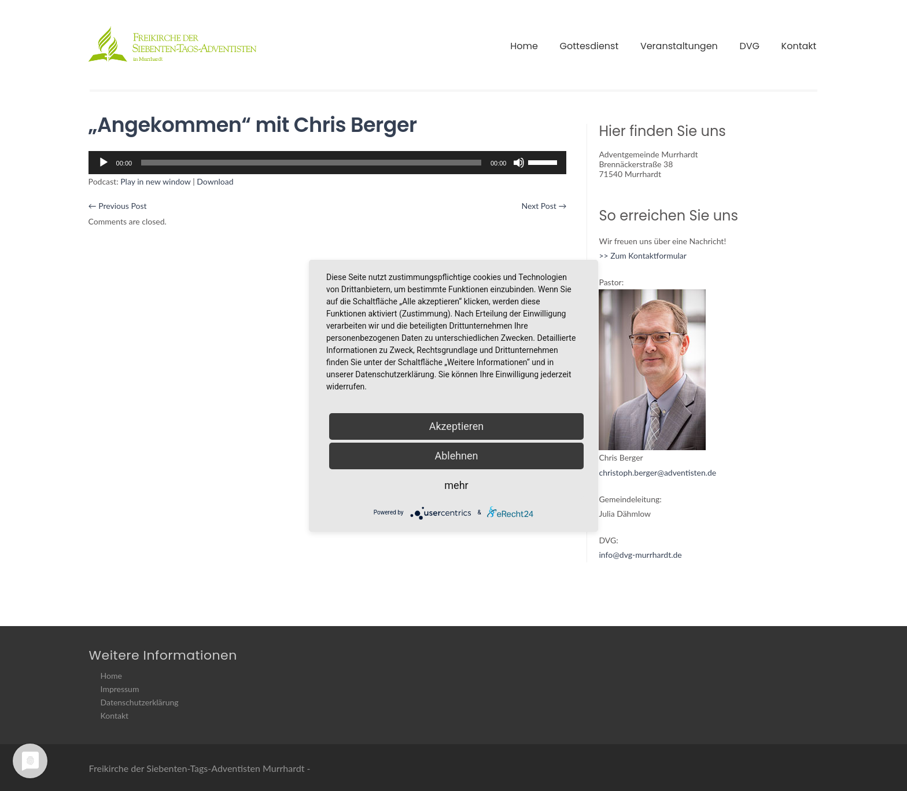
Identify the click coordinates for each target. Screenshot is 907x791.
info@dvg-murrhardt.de (640, 555)
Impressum (120, 689)
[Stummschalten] (519, 162)
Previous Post (118, 206)
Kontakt (799, 46)
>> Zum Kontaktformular (642, 255)
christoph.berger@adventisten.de (657, 472)
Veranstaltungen (679, 46)
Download (215, 181)
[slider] (311, 162)
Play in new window (155, 181)
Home (524, 46)
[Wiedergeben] (103, 162)
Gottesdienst (589, 46)
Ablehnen (456, 456)
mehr (456, 485)
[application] (328, 162)
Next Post (543, 206)
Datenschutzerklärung (140, 702)
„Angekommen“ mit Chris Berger (253, 125)
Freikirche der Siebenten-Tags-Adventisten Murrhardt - (200, 768)
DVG (749, 46)
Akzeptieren (456, 426)
